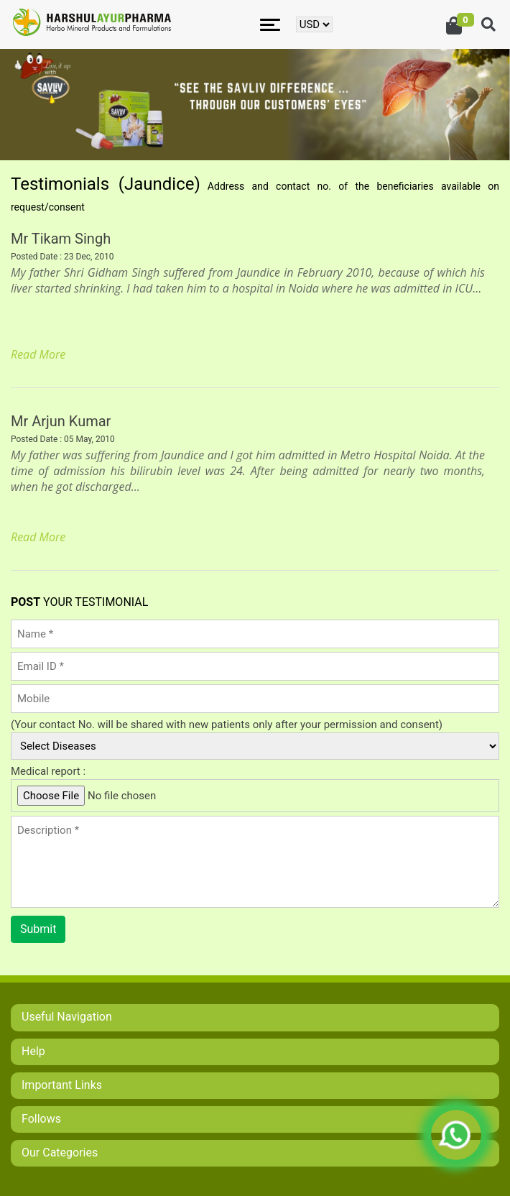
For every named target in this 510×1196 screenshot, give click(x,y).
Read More (38, 354)
